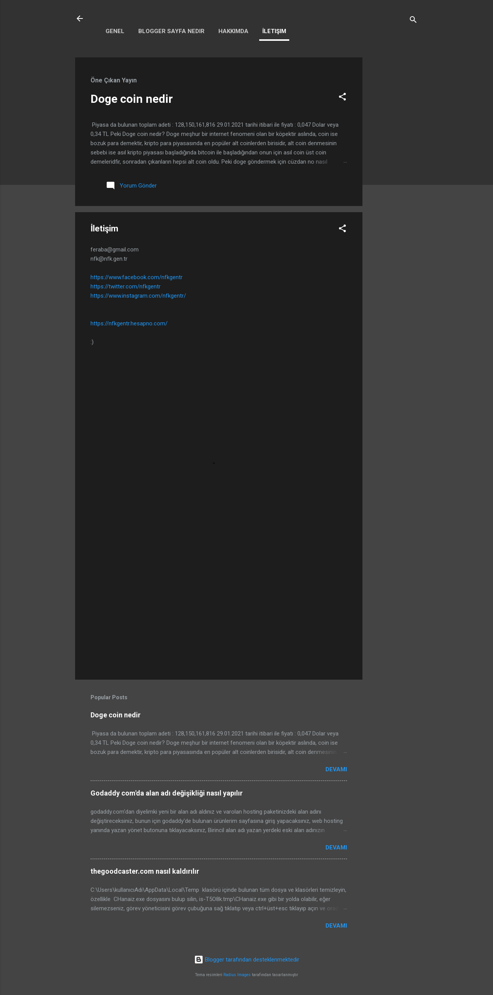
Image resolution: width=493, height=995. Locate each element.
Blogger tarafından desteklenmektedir (246, 959)
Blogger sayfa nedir (171, 31)
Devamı (336, 769)
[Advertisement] (393, 172)
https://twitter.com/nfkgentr (126, 286)
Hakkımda (233, 31)
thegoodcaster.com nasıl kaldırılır (145, 871)
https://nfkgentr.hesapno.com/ (129, 323)
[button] (342, 98)
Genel (115, 31)
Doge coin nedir (132, 99)
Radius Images (237, 974)
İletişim (274, 31)
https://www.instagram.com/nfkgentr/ (138, 295)
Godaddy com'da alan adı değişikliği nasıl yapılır (167, 793)
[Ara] (413, 21)
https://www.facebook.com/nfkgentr (137, 277)
